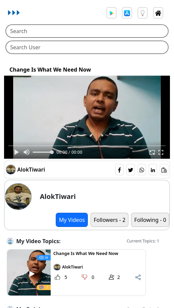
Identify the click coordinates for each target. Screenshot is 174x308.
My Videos (72, 220)
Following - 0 (150, 220)
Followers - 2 (109, 220)
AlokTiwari (31, 169)
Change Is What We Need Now (50, 70)
